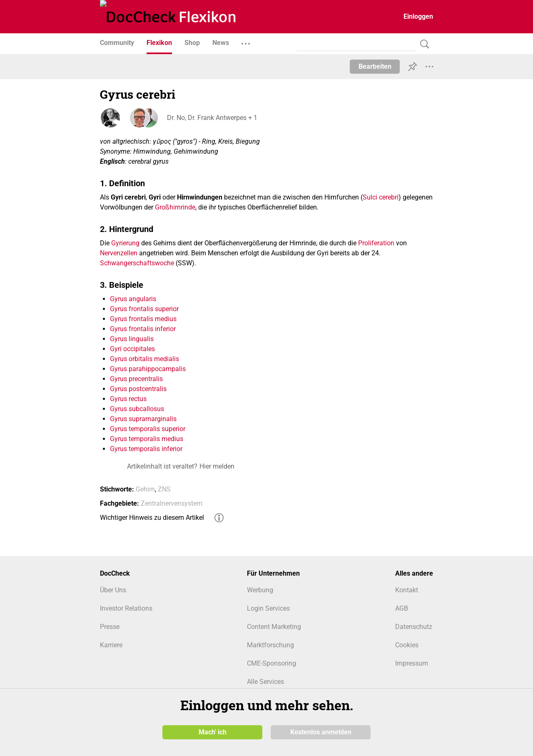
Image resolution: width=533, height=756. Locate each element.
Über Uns (113, 590)
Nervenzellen (118, 253)
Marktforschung (270, 645)
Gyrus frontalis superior (144, 309)
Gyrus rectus (128, 399)
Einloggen (418, 16)
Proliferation (376, 243)
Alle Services (265, 682)
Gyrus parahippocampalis (148, 369)
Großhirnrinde (175, 207)
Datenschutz (413, 627)
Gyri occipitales (132, 349)
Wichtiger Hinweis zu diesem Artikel (152, 517)
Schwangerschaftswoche (137, 263)
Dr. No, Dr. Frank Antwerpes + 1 (212, 118)
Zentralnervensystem (171, 503)
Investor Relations (126, 608)
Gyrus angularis (133, 299)
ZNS (164, 489)
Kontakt (406, 590)
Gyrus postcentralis (138, 389)
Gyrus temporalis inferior (146, 449)
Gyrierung (125, 243)
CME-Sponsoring (271, 663)
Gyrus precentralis (136, 379)
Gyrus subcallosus (137, 409)
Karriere (111, 645)
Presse (110, 627)
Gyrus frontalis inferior (143, 329)
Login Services (268, 608)
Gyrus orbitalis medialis (144, 359)
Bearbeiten (375, 66)
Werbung (260, 590)
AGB (401, 608)
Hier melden (216, 466)
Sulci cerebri (381, 197)
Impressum (411, 663)
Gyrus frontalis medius (143, 319)
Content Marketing (274, 627)
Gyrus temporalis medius (146, 439)
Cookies (406, 645)
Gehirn (145, 489)
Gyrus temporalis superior (147, 429)
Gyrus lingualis (132, 339)
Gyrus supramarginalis (143, 419)
